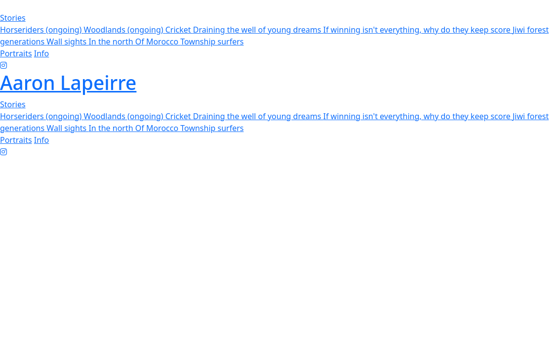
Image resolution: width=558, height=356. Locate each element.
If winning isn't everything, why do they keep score (417, 29)
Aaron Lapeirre (68, 82)
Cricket (179, 29)
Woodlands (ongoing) (124, 29)
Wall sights (67, 41)
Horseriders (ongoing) (42, 29)
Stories (13, 17)
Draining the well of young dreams (258, 29)
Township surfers (211, 41)
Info (41, 53)
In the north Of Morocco (134, 41)
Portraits (16, 53)
